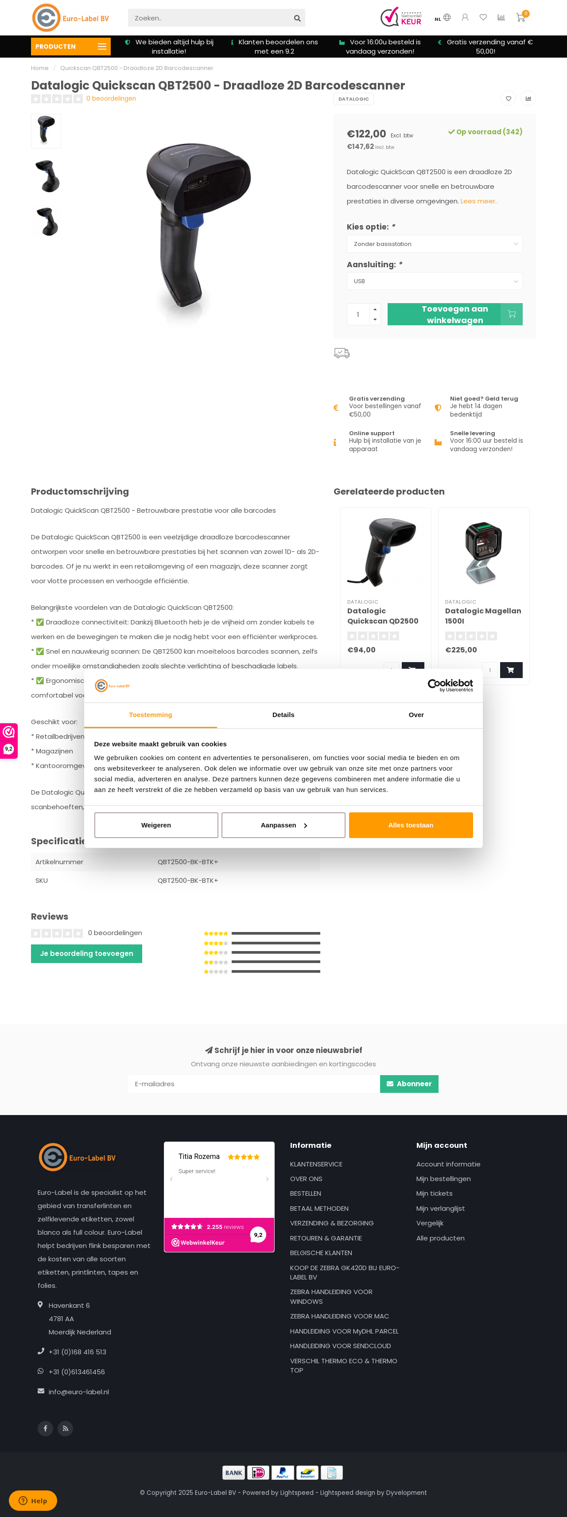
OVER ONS (306, 1178)
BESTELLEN (305, 1193)
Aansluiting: (374, 264)
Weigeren (156, 825)
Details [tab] (283, 714)
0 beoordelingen (111, 98)
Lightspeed (297, 1493)
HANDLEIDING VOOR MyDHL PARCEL (344, 1331)
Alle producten (440, 1238)
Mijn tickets (434, 1193)
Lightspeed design (347, 1493)
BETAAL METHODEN (319, 1208)
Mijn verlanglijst (440, 1208)
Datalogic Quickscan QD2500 (383, 616)
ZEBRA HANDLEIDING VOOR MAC (339, 1316)
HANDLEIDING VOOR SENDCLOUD (340, 1345)
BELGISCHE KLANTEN (321, 1252)
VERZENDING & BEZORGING (332, 1223)
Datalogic (353, 98)
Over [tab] (416, 714)
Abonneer (409, 1083)
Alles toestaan (411, 825)
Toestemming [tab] (150, 714)
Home (40, 68)
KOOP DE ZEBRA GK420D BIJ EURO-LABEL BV (345, 1272)
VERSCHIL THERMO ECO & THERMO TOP (343, 1365)
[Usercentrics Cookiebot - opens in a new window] (434, 685)
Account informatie (448, 1164)
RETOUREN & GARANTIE (326, 1238)
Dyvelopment (406, 1493)
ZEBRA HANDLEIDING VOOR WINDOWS (331, 1296)
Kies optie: (371, 227)
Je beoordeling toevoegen (86, 953)
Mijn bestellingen (443, 1178)
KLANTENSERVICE (316, 1164)
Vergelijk (429, 1223)
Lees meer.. (479, 201)
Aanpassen (284, 825)
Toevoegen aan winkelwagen (472, 314)
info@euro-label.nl (79, 1391)
